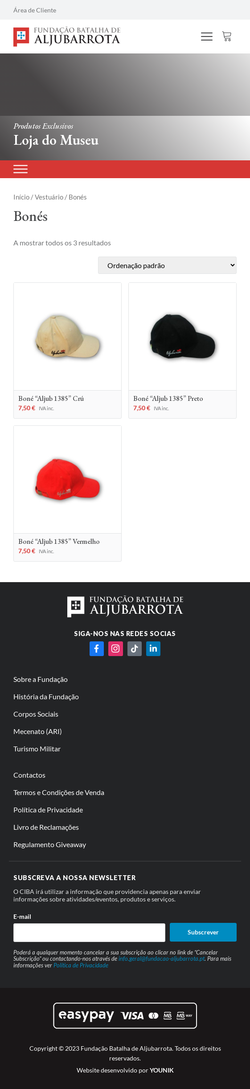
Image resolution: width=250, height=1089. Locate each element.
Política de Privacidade (80, 965)
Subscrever (203, 932)
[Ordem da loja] (167, 265)
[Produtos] (20, 169)
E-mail (22, 916)
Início (21, 197)
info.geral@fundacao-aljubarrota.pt (162, 958)
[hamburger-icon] (207, 37)
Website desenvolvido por (125, 1070)
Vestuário (49, 197)
